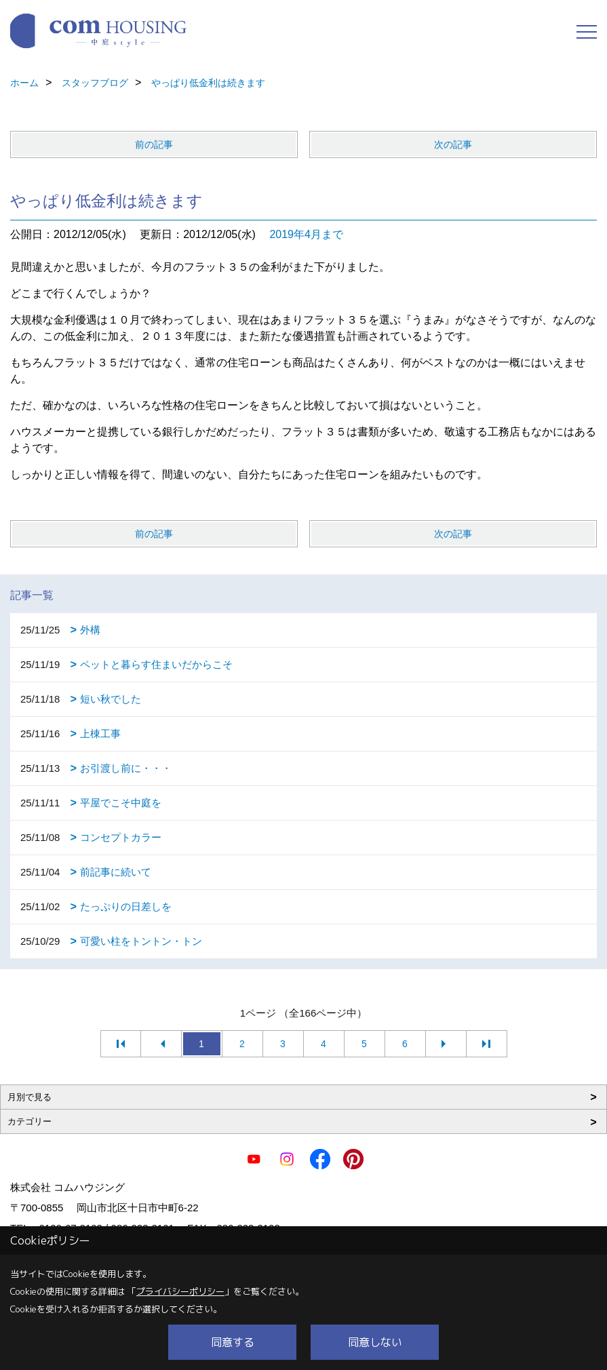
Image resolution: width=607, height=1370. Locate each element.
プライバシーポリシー (180, 1291)
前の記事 (154, 144)
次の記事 (453, 144)
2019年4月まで (306, 234)
